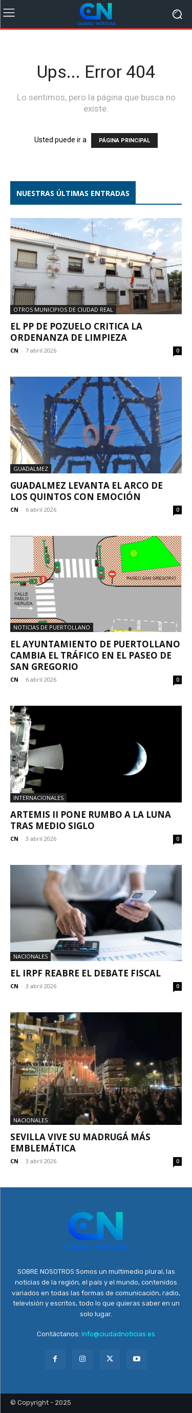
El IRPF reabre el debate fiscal (85, 973)
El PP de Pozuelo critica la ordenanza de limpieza (76, 331)
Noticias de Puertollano (51, 627)
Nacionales (30, 956)
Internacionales (38, 797)
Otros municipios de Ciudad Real (63, 309)
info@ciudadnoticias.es (118, 1334)
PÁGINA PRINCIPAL (124, 140)
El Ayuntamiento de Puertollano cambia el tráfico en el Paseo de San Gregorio (95, 655)
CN (14, 350)
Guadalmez (30, 468)
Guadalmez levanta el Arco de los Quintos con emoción (86, 491)
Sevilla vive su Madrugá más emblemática (80, 1142)
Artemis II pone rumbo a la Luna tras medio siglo (90, 820)
